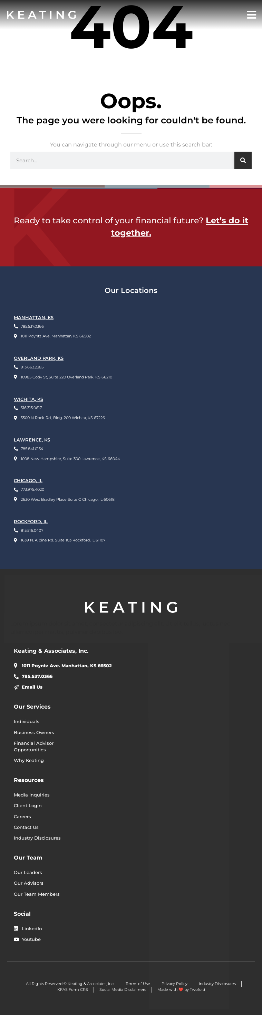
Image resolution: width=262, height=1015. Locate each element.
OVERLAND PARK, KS (39, 358)
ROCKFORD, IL (31, 521)
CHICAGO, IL (28, 480)
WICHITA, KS (28, 399)
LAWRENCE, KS (32, 440)
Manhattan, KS (34, 317)
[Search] (243, 160)
